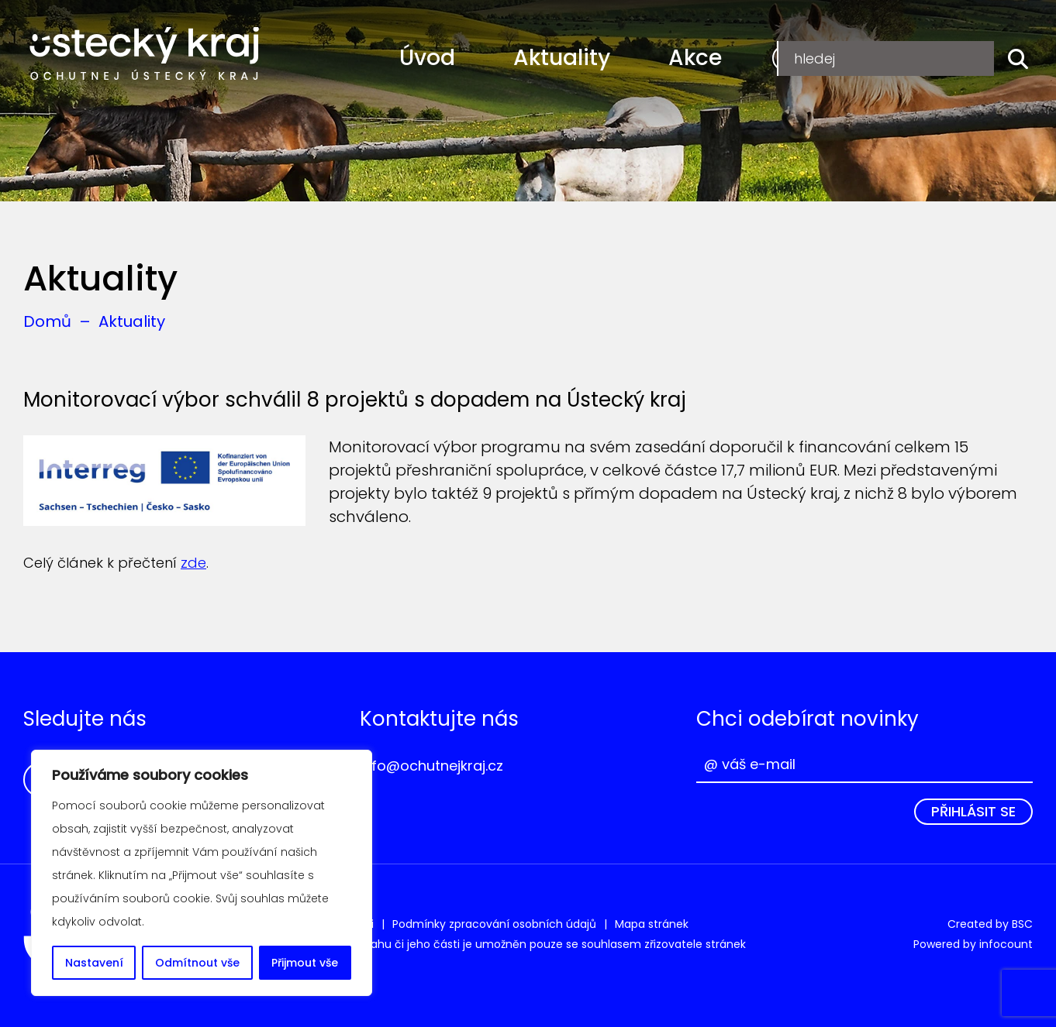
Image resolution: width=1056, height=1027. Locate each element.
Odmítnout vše (197, 962)
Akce (695, 58)
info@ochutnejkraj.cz (431, 765)
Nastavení (94, 962)
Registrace (826, 58)
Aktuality (561, 58)
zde (193, 562)
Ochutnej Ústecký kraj (144, 54)
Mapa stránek (651, 924)
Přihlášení (943, 58)
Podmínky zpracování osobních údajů (494, 924)
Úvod (427, 58)
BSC (1022, 924)
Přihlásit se (973, 811)
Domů (47, 321)
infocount (1006, 944)
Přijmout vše (304, 962)
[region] (201, 873)
